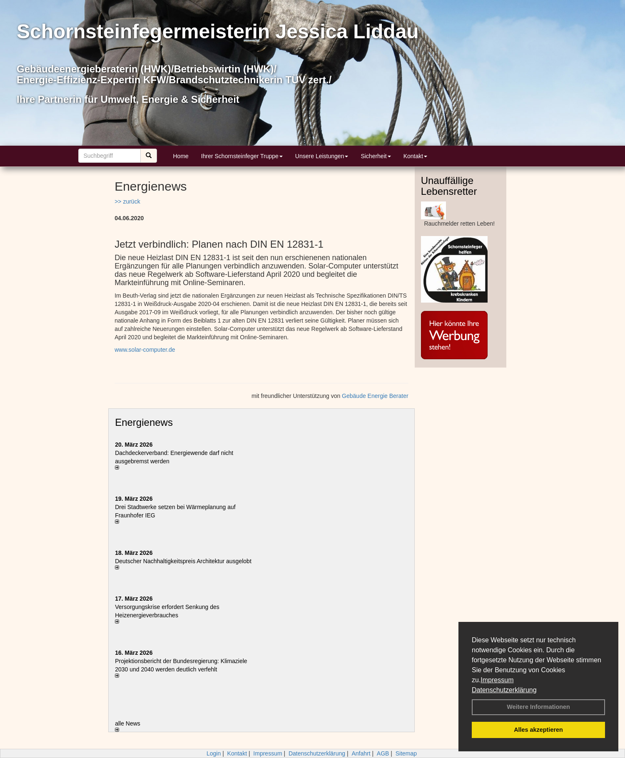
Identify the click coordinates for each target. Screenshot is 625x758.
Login (214, 753)
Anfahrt (360, 753)
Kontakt (415, 156)
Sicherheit (376, 156)
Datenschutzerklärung (504, 689)
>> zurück (127, 201)
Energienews (144, 422)
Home (181, 156)
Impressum (497, 679)
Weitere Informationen (538, 706)
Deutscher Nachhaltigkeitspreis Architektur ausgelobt (183, 561)
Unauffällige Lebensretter (449, 186)
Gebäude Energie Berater (375, 396)
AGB (383, 753)
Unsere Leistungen (322, 156)
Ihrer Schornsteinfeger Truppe (242, 156)
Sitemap (406, 753)
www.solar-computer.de (145, 349)
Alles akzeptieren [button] (538, 729)
